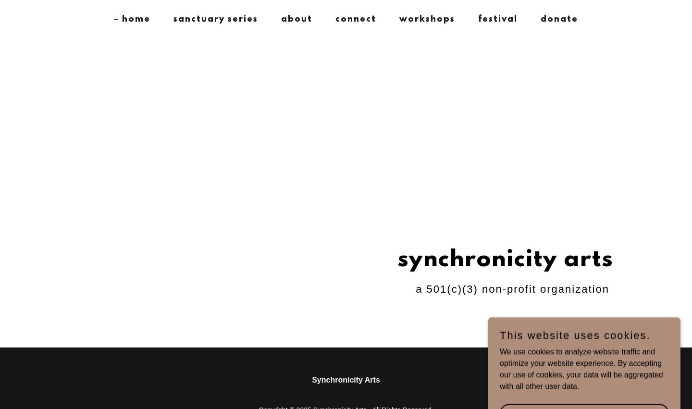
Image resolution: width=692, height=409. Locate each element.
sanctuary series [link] (215, 20)
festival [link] (498, 20)
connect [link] (355, 20)
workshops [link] (427, 20)
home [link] (136, 20)
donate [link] (559, 20)
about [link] (296, 20)
